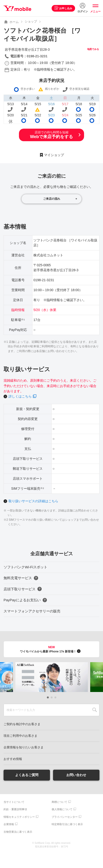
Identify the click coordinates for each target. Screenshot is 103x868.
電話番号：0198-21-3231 (28, 56)
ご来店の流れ (51, 198)
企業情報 (9, 824)
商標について (59, 801)
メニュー (95, 11)
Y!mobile (17, 8)
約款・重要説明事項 (15, 809)
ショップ (31, 21)
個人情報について (62, 809)
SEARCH (95, 709)
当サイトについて (14, 801)
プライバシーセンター (65, 816)
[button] (48, 697)
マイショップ (54, 155)
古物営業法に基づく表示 (18, 831)
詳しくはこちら (20, 396)
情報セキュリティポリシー (19, 816)
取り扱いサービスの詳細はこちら (33, 501)
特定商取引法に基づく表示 (67, 824)
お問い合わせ (76, 775)
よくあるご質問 (26, 775)
